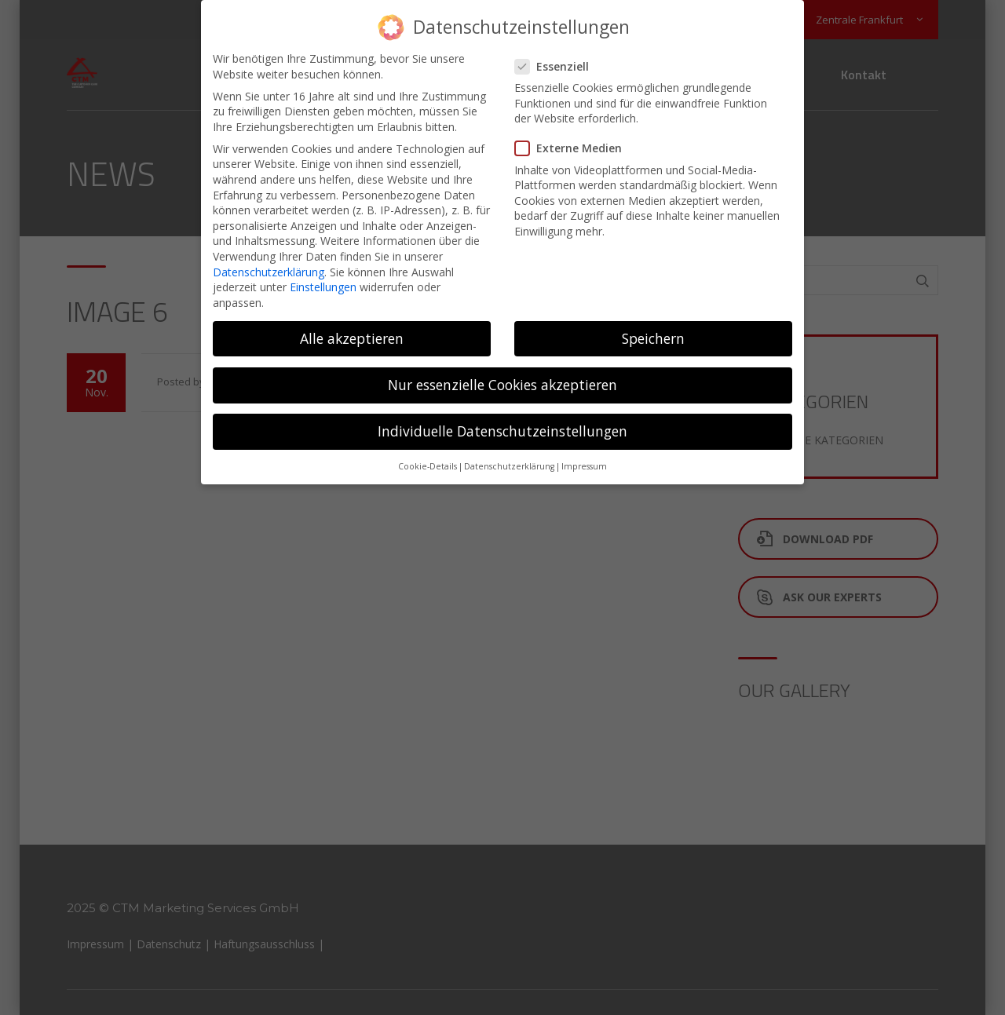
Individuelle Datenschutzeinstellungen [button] (502, 419)
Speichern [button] (653, 326)
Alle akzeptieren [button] (352, 326)
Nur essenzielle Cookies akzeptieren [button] (502, 372)
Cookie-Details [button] (427, 455)
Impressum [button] (584, 455)
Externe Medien (573, 136)
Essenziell (556, 54)
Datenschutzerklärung (268, 259)
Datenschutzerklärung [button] (509, 455)
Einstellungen (323, 275)
